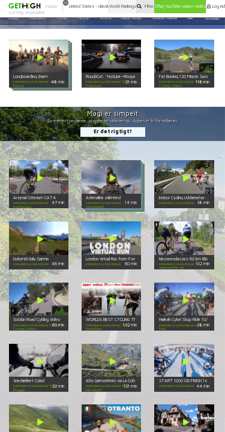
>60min (105, 18)
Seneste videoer (165, 18)
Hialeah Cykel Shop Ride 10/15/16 (188, 319)
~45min (83, 18)
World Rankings (122, 6)
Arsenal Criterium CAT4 (34, 197)
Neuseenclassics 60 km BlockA (186, 259)
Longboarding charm (30, 76)
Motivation (37, 18)
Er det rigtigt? (113, 131)
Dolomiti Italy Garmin (31, 259)
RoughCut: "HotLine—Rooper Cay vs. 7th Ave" (128, 76)
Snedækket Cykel (28, 380)
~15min (61, 18)
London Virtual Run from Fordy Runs (117, 259)
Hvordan (213, 18)
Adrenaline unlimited (103, 197)
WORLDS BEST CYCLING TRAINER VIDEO (122, 319)
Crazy (13, 18)
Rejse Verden (131, 18)
